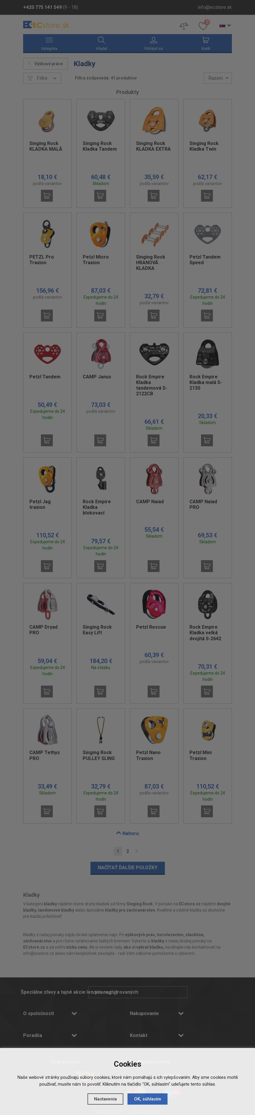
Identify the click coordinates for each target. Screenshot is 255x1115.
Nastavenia (105, 1099)
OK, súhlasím (147, 1099)
